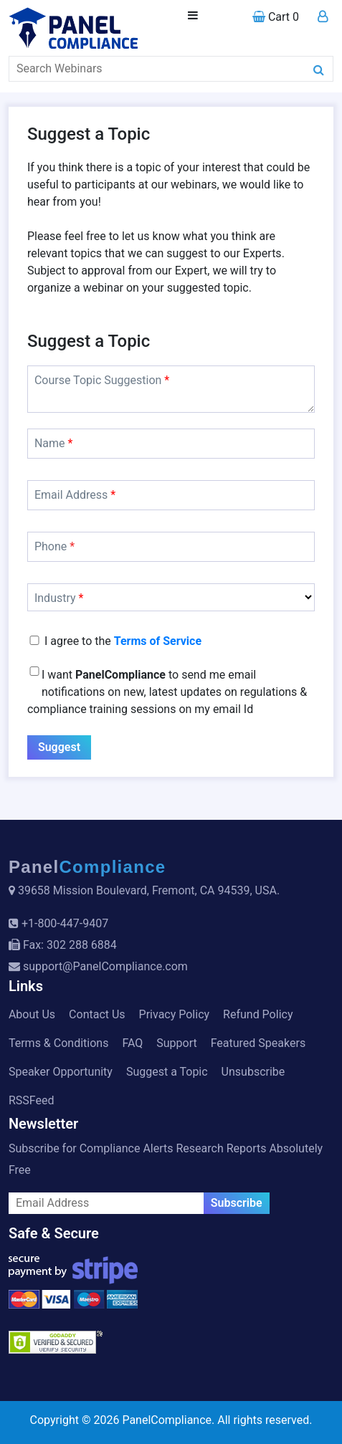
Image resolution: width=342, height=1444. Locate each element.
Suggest (59, 747)
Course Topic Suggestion (101, 380)
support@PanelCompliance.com (105, 966)
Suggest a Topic (167, 1072)
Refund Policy (258, 1014)
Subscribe (236, 1203)
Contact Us (97, 1014)
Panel (87, 866)
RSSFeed (31, 1100)
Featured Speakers (258, 1043)
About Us (32, 1014)
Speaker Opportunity (61, 1072)
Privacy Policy (174, 1014)
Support (176, 1043)
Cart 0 (275, 17)
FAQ (132, 1043)
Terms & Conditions (59, 1043)
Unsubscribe (253, 1072)
